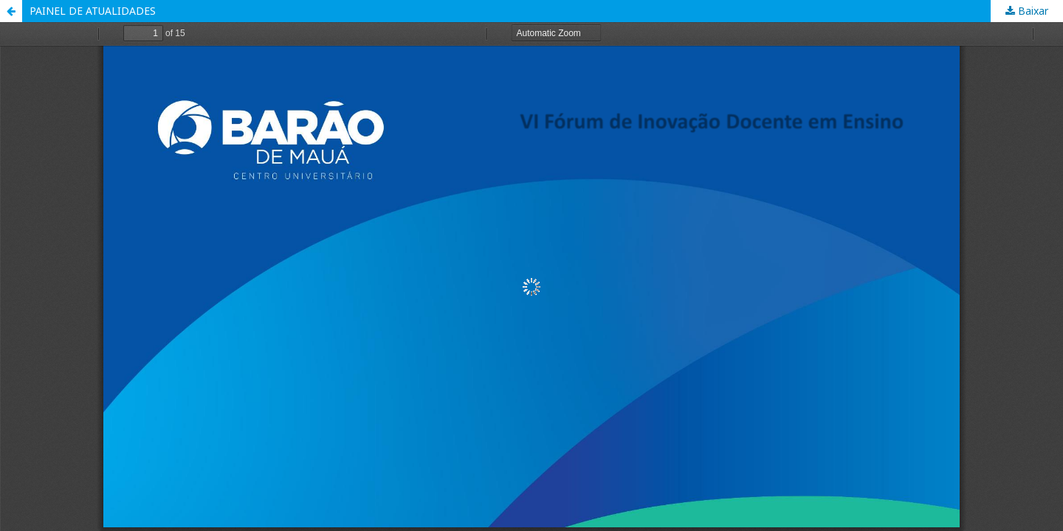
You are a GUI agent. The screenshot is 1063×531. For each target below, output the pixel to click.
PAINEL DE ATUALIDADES (93, 11)
